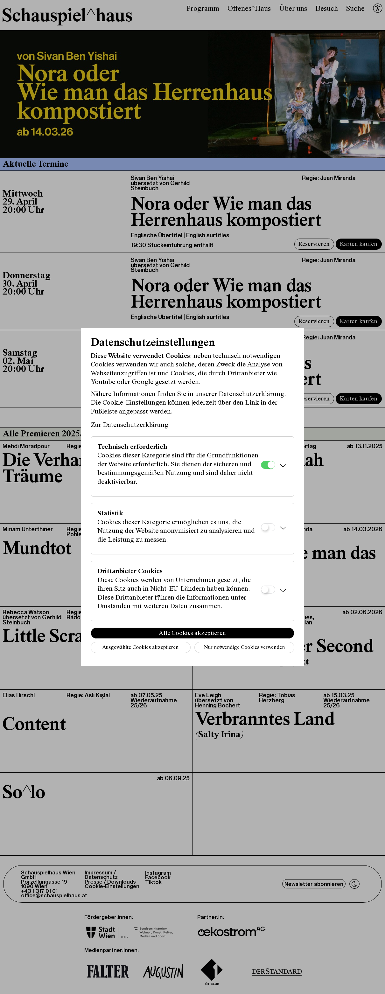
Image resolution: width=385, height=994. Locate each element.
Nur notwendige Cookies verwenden (244, 647)
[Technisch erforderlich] (268, 465)
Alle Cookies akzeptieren (192, 633)
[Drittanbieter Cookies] (268, 590)
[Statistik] (268, 527)
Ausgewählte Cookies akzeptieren (140, 647)
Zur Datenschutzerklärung (129, 425)
